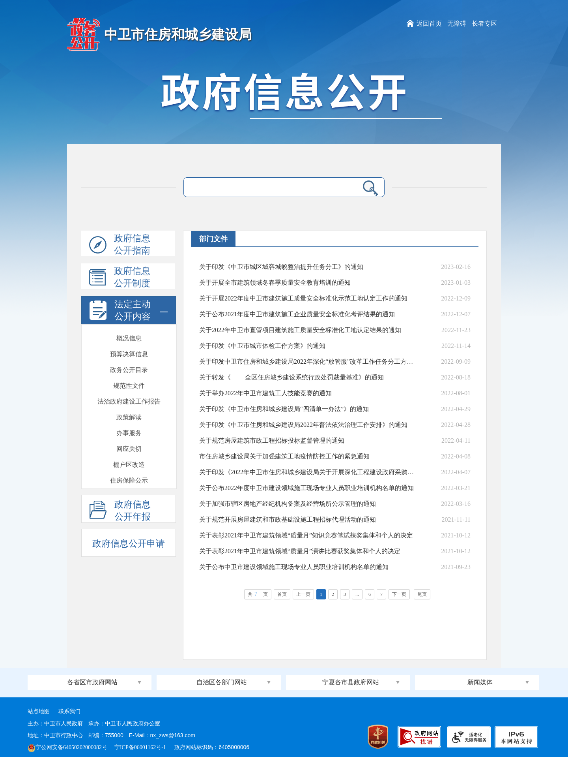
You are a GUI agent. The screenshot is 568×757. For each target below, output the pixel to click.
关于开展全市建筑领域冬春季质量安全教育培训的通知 (275, 282)
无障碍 (456, 23)
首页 (282, 594)
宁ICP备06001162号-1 (140, 747)
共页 (258, 594)
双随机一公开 (129, 401)
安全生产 (129, 448)
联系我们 (69, 711)
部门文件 (129, 464)
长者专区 (484, 23)
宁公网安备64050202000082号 (67, 747)
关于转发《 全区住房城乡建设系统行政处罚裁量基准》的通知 (291, 377)
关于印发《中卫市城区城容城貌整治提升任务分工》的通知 (281, 266)
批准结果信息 (129, 338)
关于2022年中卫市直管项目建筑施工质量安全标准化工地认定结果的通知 (300, 330)
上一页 (303, 594)
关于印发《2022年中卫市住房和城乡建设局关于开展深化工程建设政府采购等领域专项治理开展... (307, 472)
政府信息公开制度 (119, 277)
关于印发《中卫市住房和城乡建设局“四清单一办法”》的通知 (284, 409)
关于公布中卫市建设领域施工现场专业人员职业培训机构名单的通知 (294, 567)
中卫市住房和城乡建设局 (178, 34)
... (357, 594)
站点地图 (39, 711)
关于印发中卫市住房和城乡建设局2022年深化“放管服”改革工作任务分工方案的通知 (307, 361)
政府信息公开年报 (120, 511)
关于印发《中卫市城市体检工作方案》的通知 (262, 345)
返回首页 (429, 23)
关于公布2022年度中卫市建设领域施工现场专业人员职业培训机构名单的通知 (306, 488)
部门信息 (129, 480)
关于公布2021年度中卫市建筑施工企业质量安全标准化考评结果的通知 (297, 314)
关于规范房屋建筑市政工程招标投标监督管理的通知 (271, 440)
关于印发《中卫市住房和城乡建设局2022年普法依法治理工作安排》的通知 (303, 424)
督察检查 (129, 417)
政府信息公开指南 (119, 244)
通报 (129, 433)
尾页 (422, 594)
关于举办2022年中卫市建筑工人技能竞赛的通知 (265, 393)
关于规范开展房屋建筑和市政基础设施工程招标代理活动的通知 (287, 519)
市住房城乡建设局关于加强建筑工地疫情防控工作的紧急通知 (284, 456)
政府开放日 (129, 369)
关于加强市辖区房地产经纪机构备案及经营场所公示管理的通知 (287, 503)
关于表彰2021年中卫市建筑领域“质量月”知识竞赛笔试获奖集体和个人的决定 (306, 535)
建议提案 (129, 354)
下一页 (399, 594)
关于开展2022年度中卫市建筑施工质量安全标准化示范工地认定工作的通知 (303, 298)
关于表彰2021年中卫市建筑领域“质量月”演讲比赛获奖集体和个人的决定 (299, 551)
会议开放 (129, 385)
